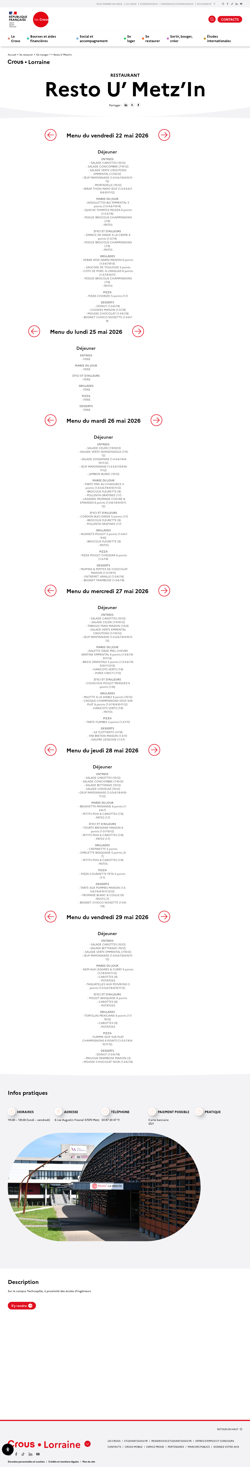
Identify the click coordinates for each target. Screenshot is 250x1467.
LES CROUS (131, 4)
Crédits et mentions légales (63, 1461)
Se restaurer (152, 38)
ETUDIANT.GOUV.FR (136, 1440)
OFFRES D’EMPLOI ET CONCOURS (214, 1440)
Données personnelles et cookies (26, 1461)
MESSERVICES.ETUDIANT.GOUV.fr (178, 4)
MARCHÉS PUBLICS (199, 1446)
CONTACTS (230, 19)
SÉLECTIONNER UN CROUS (109, 4)
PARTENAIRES (176, 1446)
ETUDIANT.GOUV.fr (149, 4)
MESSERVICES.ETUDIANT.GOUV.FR (171, 1440)
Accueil (12, 54)
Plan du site (88, 1461)
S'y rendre (21, 1305)
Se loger (131, 38)
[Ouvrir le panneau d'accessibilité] (8, 1449)
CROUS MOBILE (134, 1446)
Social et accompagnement (94, 38)
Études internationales (219, 38)
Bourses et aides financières (43, 38)
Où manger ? (43, 54)
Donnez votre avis (226, 1446)
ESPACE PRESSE (155, 1446)
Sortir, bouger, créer (181, 38)
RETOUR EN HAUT (227, 1429)
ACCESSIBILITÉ (206, 4)
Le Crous (15, 38)
